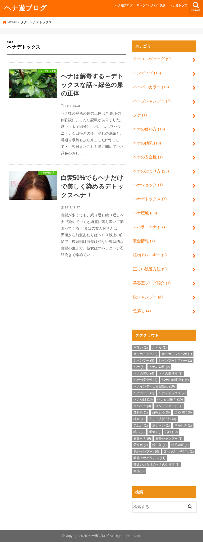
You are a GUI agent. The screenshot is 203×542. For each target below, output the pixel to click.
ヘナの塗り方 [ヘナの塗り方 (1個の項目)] (170, 373)
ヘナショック (148, 185)
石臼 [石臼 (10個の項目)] (171, 432)
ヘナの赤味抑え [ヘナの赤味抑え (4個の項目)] (175, 380)
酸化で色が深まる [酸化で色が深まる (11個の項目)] (149, 458)
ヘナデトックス (150, 199)
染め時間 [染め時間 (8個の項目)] (183, 412)
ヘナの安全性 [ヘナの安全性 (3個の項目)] (145, 380)
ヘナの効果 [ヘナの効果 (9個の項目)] (159, 367)
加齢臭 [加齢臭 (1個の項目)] (140, 412)
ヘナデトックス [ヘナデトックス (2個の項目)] (172, 393)
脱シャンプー (148, 297)
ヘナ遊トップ (178, 5)
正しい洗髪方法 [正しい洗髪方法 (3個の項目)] (162, 419)
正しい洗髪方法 (150, 269)
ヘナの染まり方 (151, 171)
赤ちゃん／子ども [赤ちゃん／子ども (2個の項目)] (179, 451)
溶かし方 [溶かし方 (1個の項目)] (183, 425)
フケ (140, 115)
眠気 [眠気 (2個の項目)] (154, 432)
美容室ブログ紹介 (151, 283)
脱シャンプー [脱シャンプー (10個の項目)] (146, 451)
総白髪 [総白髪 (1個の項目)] (159, 445)
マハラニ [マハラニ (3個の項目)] (142, 406)
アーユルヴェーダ (151, 59)
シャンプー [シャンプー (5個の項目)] (143, 360)
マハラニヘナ (149, 227)
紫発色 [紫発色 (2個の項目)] (140, 445)
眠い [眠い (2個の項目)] (139, 432)
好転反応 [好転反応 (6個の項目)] (161, 412)
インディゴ (147, 73)
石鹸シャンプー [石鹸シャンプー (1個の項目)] (168, 438)
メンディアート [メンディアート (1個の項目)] (168, 406)
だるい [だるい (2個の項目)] (140, 347)
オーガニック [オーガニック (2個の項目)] (145, 354)
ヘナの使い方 (149, 129)
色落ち (142, 311)
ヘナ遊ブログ (25, 7)
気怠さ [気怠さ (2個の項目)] (140, 425)
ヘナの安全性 (148, 157)
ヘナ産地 (145, 213)
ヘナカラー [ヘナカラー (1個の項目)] (143, 393)
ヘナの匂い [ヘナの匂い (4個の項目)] (143, 373)
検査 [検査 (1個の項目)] (139, 419)
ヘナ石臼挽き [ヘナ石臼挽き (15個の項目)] (170, 399)
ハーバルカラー (151, 87)
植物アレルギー (150, 255)
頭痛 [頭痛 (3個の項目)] (139, 471)
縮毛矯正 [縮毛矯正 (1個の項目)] (180, 445)
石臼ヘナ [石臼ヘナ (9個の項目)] (142, 438)
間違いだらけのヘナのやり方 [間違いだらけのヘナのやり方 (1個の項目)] (156, 464)
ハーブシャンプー (151, 101)
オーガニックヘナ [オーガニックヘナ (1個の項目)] (177, 354)
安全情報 (144, 241)
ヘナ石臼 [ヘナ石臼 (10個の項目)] (143, 399)
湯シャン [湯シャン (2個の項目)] (161, 425)
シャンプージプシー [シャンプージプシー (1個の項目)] (175, 360)
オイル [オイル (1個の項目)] (159, 347)
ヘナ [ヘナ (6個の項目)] (139, 367)
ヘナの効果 (147, 143)
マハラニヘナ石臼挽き (150, 5)
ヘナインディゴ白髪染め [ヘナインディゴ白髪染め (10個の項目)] (154, 386)
